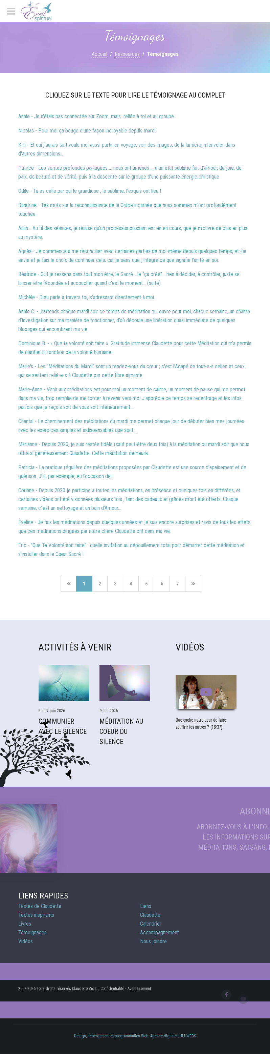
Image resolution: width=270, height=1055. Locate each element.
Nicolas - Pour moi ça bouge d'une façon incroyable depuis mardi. (87, 130)
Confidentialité (112, 988)
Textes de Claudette (39, 906)
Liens (145, 906)
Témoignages (32, 932)
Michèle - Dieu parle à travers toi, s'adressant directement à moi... (87, 297)
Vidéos (25, 941)
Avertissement (139, 988)
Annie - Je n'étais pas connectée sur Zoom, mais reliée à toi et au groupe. (96, 116)
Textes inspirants (36, 915)
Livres (24, 923)
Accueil (99, 54)
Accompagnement (159, 932)
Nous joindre (153, 941)
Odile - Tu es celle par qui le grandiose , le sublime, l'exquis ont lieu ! (89, 191)
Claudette (150, 915)
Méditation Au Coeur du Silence (121, 731)
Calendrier (150, 923)
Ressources (127, 54)
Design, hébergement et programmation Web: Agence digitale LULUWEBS (135, 1036)
